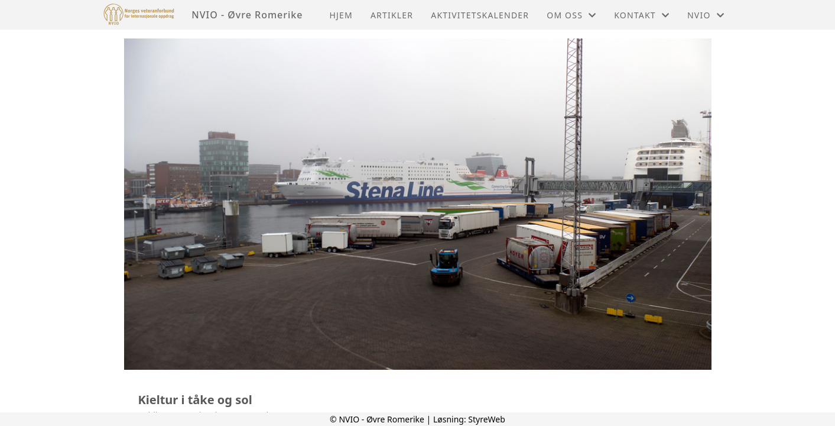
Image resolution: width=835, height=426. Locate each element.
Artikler (392, 15)
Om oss (571, 15)
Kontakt (642, 15)
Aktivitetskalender (480, 15)
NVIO (705, 15)
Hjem (340, 15)
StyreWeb (486, 419)
